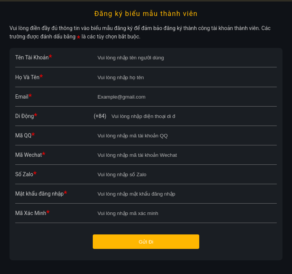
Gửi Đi (146, 242)
